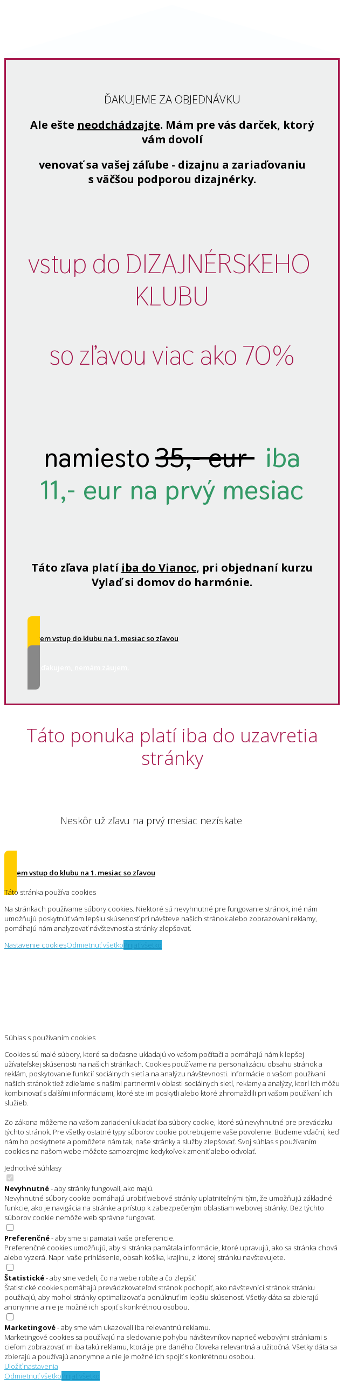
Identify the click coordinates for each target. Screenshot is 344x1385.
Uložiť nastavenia (31, 1366)
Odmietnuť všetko (94, 945)
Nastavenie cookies (35, 945)
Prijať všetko (142, 945)
